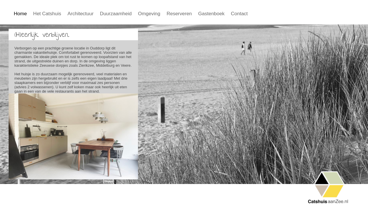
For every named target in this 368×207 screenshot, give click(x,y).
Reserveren (179, 13)
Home (20, 13)
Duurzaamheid (116, 13)
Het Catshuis (47, 13)
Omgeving (149, 13)
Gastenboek (211, 13)
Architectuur (81, 13)
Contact (239, 13)
